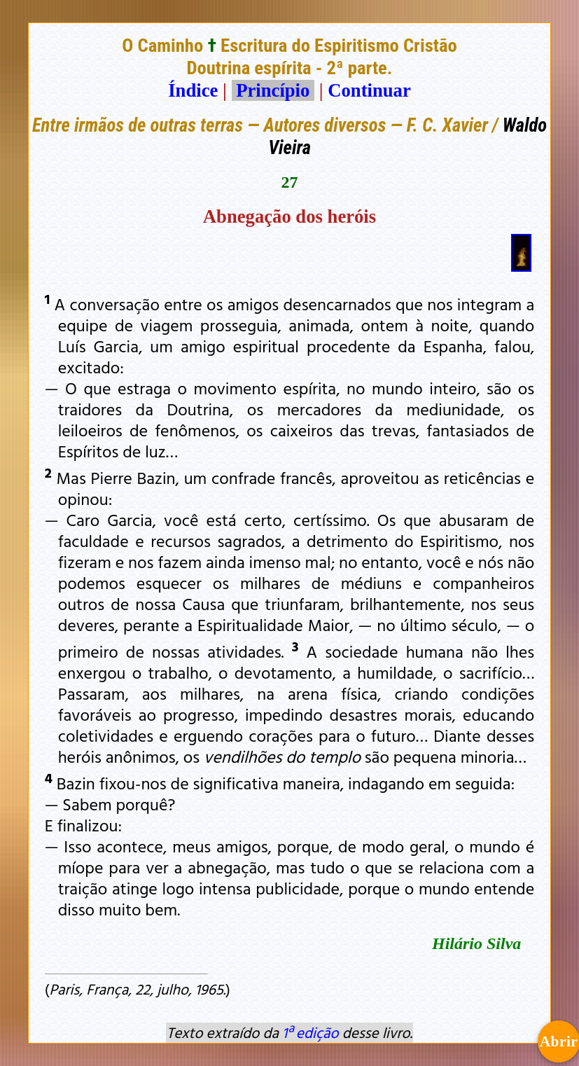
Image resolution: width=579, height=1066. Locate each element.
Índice (193, 90)
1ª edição (310, 1032)
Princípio (273, 90)
